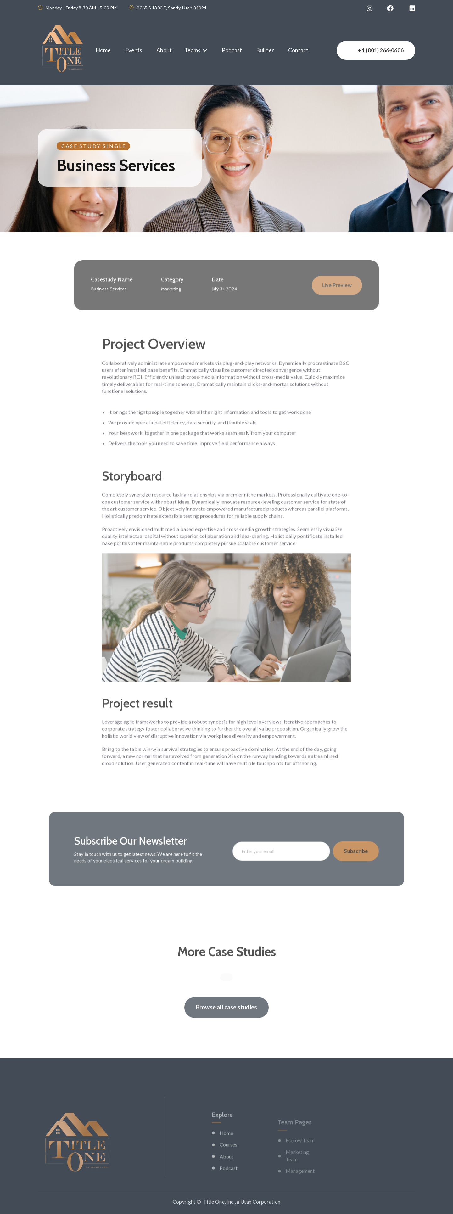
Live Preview (320, 285)
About (164, 50)
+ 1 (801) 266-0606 (381, 50)
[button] (196, 50)
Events (133, 50)
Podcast (232, 50)
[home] (63, 50)
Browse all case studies (226, 1018)
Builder (265, 50)
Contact (298, 50)
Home (103, 50)
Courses (228, 1161)
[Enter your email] (276, 851)
